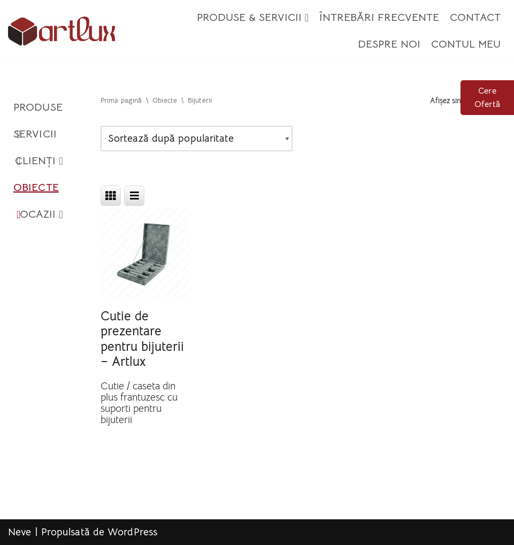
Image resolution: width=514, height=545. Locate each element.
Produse (38, 111)
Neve (19, 532)
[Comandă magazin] (197, 139)
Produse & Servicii (253, 17)
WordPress (132, 532)
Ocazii (41, 214)
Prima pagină (121, 100)
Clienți (39, 161)
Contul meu (466, 44)
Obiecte (36, 191)
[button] (307, 17)
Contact (475, 17)
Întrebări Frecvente (379, 17)
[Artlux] (61, 31)
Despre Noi (389, 44)
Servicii (35, 137)
